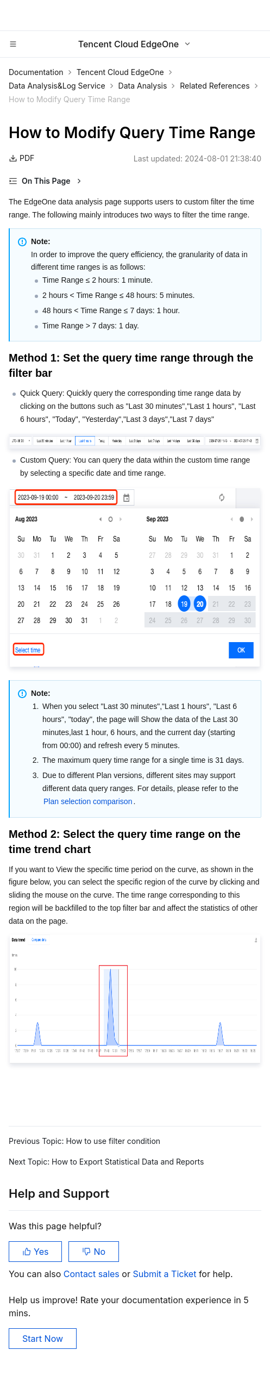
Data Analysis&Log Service (57, 85)
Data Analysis (142, 85)
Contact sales (93, 1273)
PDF (21, 158)
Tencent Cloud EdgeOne (120, 72)
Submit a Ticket (165, 1273)
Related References (214, 85)
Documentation (36, 72)
